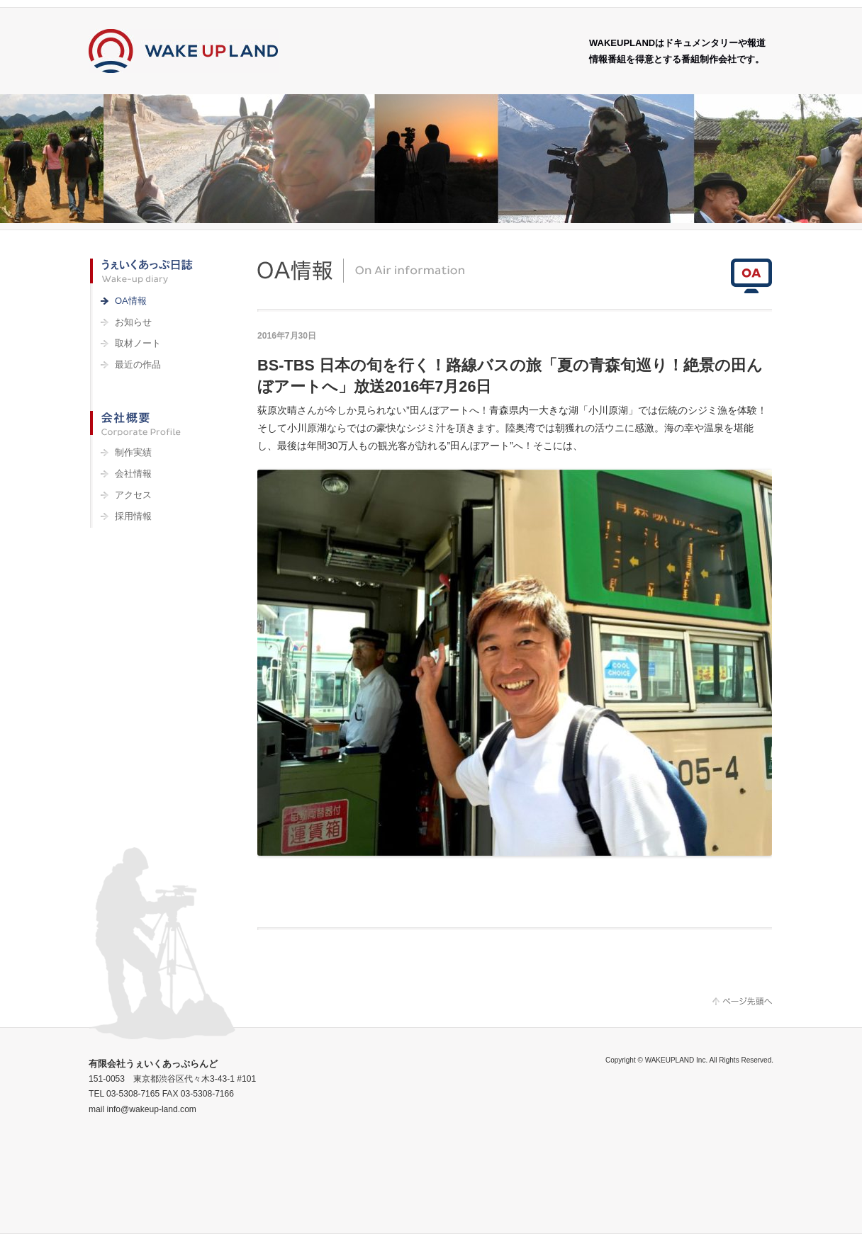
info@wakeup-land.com (151, 1109)
